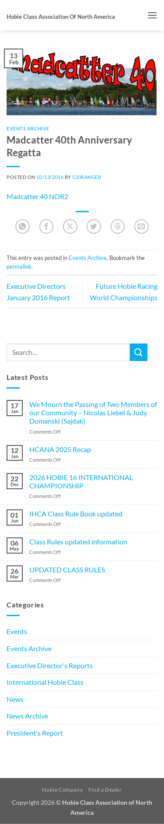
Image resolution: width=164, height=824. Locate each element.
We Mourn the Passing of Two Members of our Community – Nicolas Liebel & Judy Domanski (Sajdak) (93, 412)
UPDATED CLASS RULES (67, 569)
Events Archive (28, 128)
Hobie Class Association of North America (61, 16)
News (15, 699)
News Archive (27, 716)
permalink (19, 266)
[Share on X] (70, 226)
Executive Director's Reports (50, 665)
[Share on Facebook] (46, 226)
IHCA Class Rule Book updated (75, 513)
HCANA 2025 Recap (60, 449)
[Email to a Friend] (141, 226)
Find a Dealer (105, 789)
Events (17, 631)
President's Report (35, 733)
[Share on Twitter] (94, 226)
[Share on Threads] (118, 226)
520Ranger (86, 177)
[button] (152, 15)
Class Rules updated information (78, 541)
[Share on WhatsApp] (22, 226)
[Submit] (138, 352)
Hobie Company (62, 789)
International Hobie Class (45, 682)
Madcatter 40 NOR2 (37, 196)
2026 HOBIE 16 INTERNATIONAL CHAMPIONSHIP (81, 481)
